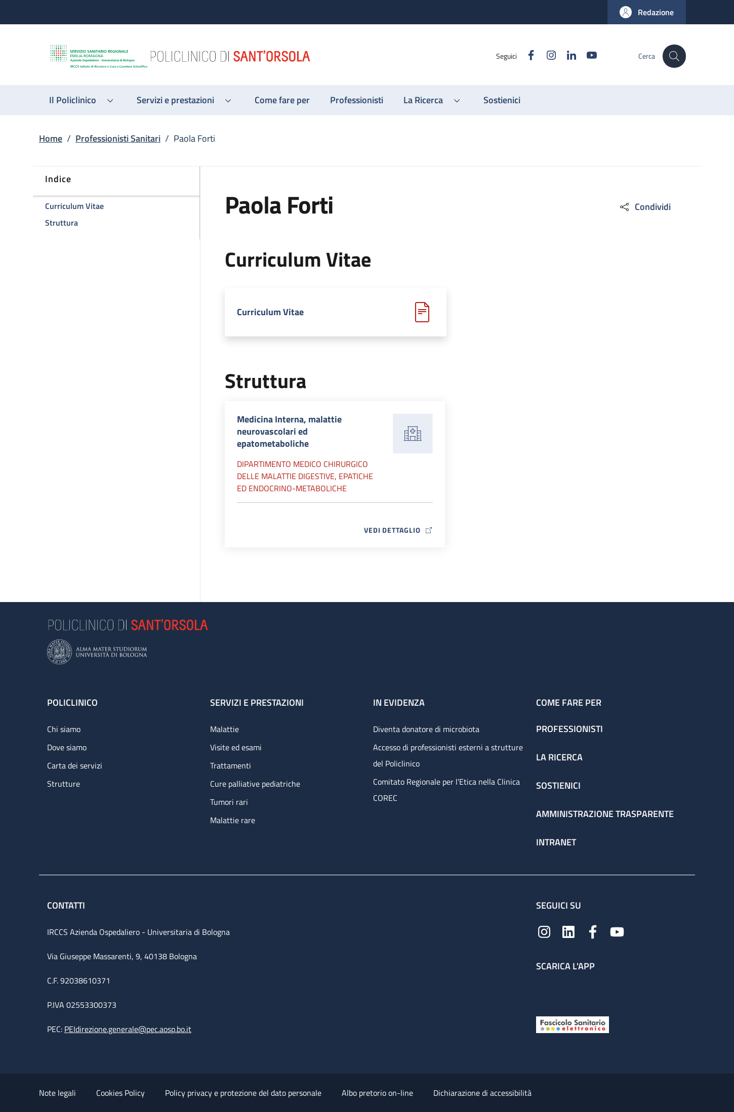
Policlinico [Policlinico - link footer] (72, 702)
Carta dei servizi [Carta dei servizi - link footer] (74, 765)
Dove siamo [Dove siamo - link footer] (67, 747)
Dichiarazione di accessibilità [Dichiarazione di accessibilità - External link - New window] (482, 1093)
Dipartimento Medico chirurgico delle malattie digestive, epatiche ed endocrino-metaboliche (305, 476)
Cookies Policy (120, 1093)
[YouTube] (586, 56)
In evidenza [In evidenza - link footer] (399, 702)
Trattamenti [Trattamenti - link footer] (230, 765)
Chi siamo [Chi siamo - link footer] (63, 729)
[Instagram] (546, 56)
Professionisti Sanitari (117, 138)
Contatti (67, 905)
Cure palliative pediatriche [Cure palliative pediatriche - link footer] (255, 784)
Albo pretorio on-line (377, 1093)
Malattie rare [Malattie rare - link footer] (232, 820)
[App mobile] (544, 991)
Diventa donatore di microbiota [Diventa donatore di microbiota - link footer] (426, 729)
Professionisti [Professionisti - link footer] (569, 729)
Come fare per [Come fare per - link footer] (568, 702)
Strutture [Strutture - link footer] (63, 784)
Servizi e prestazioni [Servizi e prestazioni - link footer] (257, 702)
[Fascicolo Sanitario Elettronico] (572, 1024)
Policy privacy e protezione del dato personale (243, 1093)
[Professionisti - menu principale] (356, 100)
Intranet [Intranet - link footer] (556, 842)
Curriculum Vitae (270, 312)
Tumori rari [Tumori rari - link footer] (229, 802)
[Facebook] (525, 56)
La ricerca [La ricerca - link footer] (559, 757)
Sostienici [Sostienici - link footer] (558, 785)
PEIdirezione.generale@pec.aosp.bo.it (127, 1029)
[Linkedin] (566, 56)
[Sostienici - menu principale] (502, 100)
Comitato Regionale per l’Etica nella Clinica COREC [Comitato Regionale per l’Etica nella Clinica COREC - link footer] (446, 790)
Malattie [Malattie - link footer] (224, 729)
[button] (646, 12)
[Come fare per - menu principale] (282, 100)
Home (50, 138)
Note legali (57, 1093)
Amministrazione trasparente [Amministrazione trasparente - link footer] (605, 814)
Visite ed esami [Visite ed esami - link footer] (236, 747)
